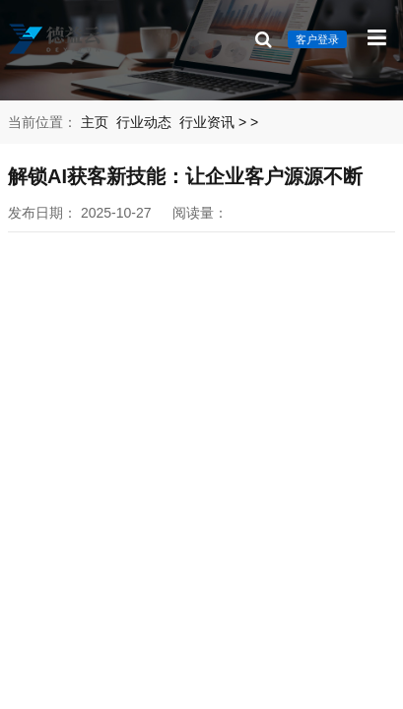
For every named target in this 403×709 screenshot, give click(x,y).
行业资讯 (207, 122)
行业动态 (143, 122)
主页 (94, 122)
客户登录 (317, 39)
